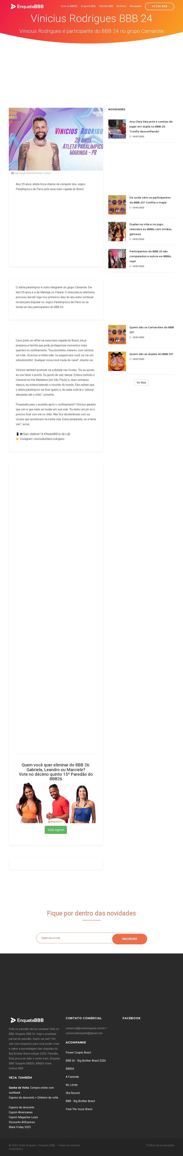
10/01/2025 (136, 136)
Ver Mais (141, 382)
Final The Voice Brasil (79, 1109)
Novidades (135, 6)
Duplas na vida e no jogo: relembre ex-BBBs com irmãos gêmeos (150, 229)
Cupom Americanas (21, 1112)
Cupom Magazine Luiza (23, 1117)
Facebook (132, 1018)
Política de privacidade (160, 1145)
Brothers (121, 6)
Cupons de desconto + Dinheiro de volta (33, 1097)
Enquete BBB (88, 6)
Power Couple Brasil (78, 1052)
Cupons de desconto (21, 1107)
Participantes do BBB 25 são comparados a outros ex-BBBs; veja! (150, 256)
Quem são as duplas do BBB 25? (151, 354)
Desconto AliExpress (22, 1122)
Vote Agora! (56, 830)
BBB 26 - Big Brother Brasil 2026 (86, 1060)
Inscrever (129, 938)
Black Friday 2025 (20, 1127)
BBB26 (70, 1068)
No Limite (72, 1085)
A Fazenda (72, 1076)
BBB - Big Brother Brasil (80, 1101)
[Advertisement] (91, 70)
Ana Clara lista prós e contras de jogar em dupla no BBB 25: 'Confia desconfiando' (151, 126)
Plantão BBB (106, 6)
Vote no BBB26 (69, 6)
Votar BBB (160, 6)
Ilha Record (73, 1093)
